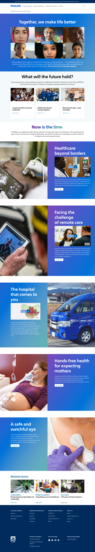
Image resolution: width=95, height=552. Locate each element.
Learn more (14, 502)
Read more (15, 113)
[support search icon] (84, 6)
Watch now (64, 503)
